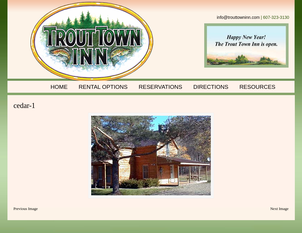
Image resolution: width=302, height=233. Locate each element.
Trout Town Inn (91, 42)
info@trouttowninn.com (238, 17)
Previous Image (25, 208)
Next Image (279, 208)
